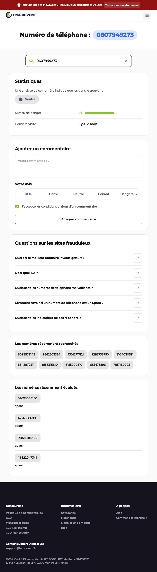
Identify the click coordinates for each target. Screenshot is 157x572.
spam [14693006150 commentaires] (19, 406)
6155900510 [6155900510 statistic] (73, 365)
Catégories (68, 513)
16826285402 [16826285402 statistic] (27, 438)
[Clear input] (126, 61)
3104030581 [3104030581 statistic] (125, 355)
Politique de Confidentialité (24, 513)
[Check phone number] (31, 61)
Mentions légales (17, 522)
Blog (64, 527)
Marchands (68, 518)
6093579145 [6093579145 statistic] (26, 355)
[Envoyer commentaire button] (78, 220)
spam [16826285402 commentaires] (19, 446)
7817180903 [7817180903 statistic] (121, 365)
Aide (119, 513)
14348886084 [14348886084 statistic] (28, 418)
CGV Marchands (16, 527)
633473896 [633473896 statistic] (98, 365)
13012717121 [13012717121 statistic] (76, 355)
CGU (9, 518)
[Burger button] (147, 16)
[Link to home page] (21, 15)
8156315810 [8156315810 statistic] (50, 365)
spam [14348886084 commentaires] (19, 426)
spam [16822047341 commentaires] (19, 465)
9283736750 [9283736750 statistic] (100, 355)
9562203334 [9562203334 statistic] (51, 355)
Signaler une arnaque (75, 522)
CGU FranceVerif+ (17, 532)
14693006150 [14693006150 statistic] (27, 398)
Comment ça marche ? (131, 518)
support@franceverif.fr (21, 548)
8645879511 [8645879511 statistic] (26, 365)
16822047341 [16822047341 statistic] (28, 458)
